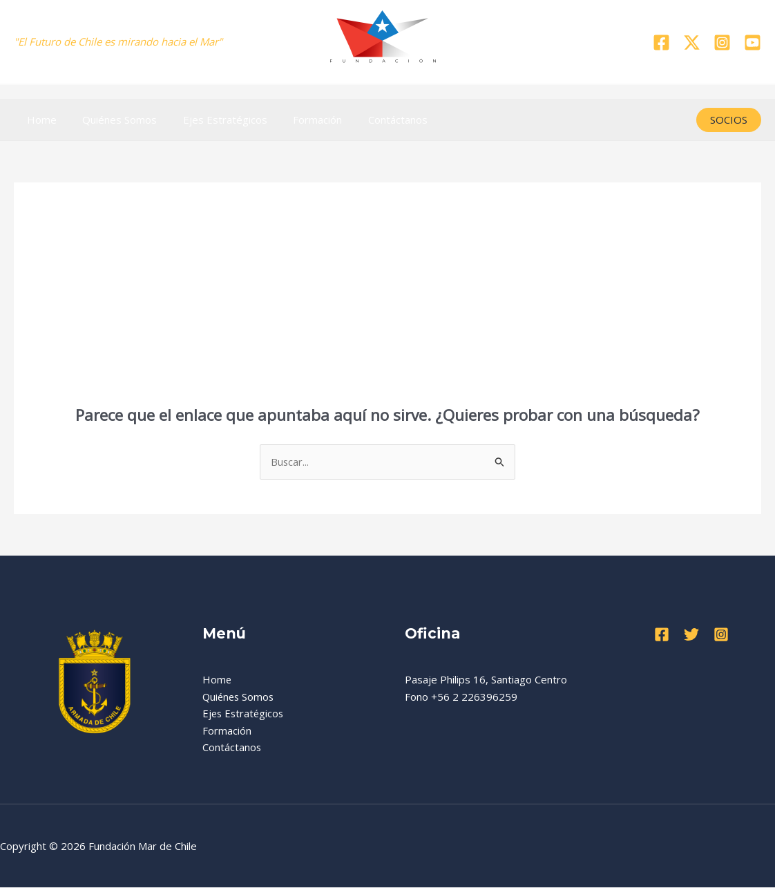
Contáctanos (374, 119)
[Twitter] (691, 42)
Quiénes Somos (112, 119)
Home (39, 119)
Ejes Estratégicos (212, 119)
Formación (299, 119)
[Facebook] (661, 42)
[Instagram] (722, 42)
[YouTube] (752, 42)
